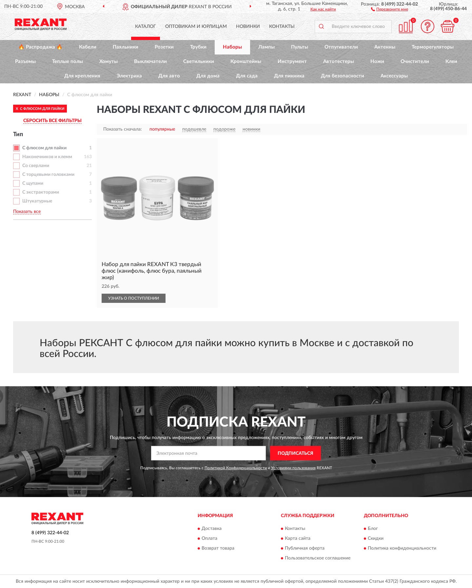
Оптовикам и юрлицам (196, 26)
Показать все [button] (27, 211)
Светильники (198, 61)
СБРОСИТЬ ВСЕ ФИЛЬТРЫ (52, 120)
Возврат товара (218, 548)
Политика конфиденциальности (402, 548)
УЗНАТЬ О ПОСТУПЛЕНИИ (133, 298)
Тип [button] (18, 134)
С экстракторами (40, 192)
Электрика (129, 76)
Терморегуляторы (433, 47)
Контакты (282, 26)
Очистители (415, 61)
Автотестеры (338, 61)
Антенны (384, 47)
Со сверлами (35, 165)
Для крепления (82, 76)
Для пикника (289, 76)
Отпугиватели (341, 47)
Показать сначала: (122, 129)
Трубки (198, 47)
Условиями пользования (293, 468)
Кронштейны (245, 61)
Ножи (377, 61)
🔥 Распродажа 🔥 (40, 47)
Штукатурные (37, 201)
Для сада (247, 76)
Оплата (209, 538)
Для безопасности (342, 76)
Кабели (87, 47)
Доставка (212, 528)
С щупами (32, 183)
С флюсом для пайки (44, 148)
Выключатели (150, 61)
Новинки (248, 26)
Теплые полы (67, 61)
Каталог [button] (145, 26)
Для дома (208, 76)
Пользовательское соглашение (317, 558)
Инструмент (292, 61)
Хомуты (108, 61)
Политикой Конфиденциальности (236, 468)
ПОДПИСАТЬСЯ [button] (295, 453)
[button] (389, 9)
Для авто (169, 76)
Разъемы (25, 61)
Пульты (299, 47)
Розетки (164, 47)
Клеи (451, 61)
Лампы (266, 47)
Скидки (376, 538)
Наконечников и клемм (47, 157)
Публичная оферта (304, 548)
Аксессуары (394, 76)
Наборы (232, 47)
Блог (373, 528)
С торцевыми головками (48, 174)
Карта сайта (297, 538)
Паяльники (125, 47)
